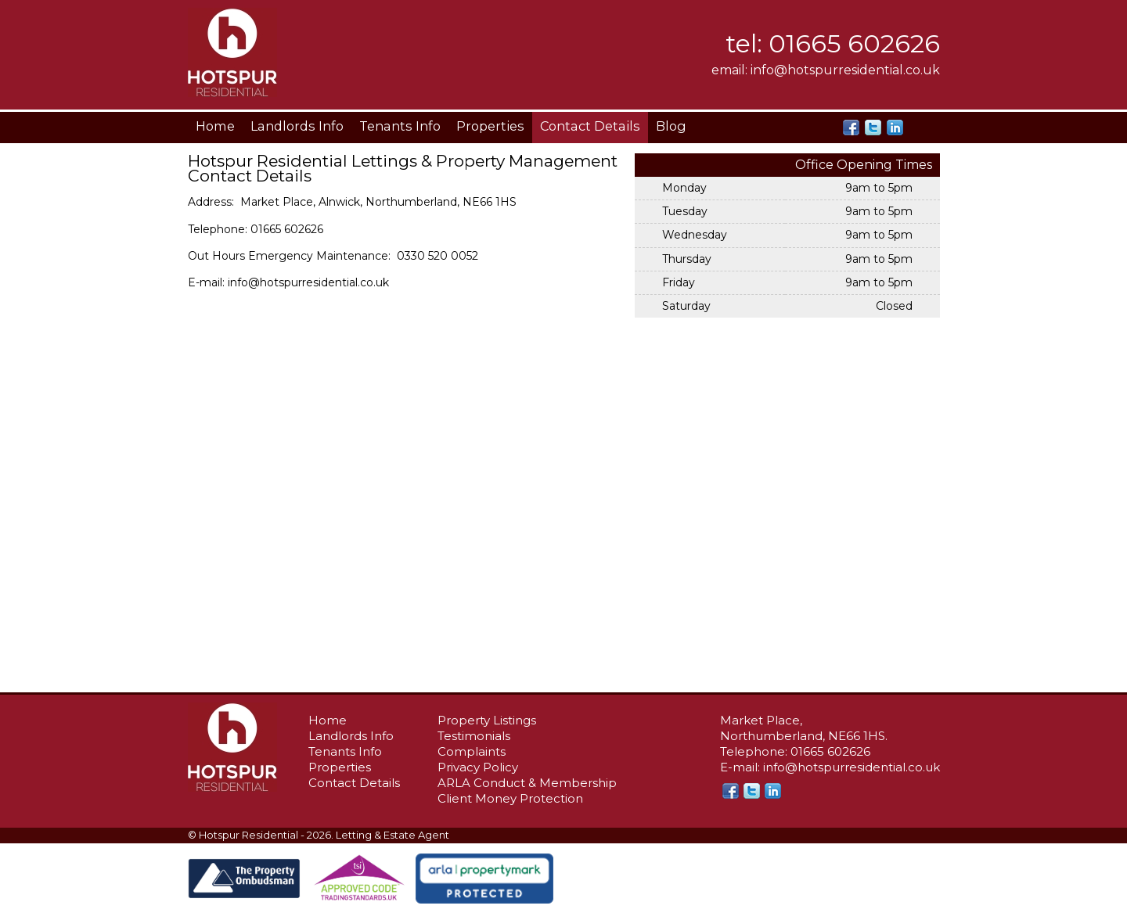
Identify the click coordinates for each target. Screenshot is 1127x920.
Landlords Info (297, 126)
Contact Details (590, 126)
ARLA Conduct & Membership (527, 782)
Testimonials (473, 735)
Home (215, 126)
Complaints (471, 751)
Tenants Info (400, 126)
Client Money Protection (510, 798)
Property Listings (486, 720)
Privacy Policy (477, 767)
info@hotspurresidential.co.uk (845, 70)
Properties (490, 126)
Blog (671, 126)
